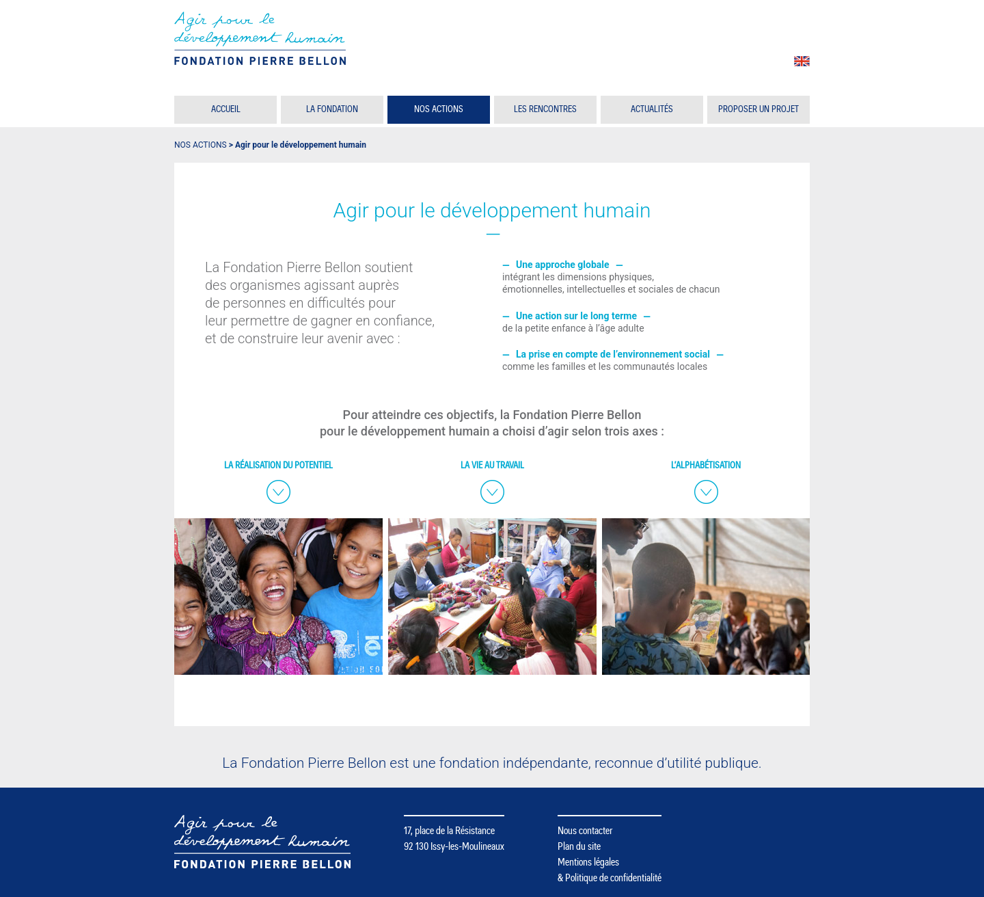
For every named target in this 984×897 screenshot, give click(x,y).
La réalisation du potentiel (278, 465)
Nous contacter (585, 830)
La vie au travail (492, 465)
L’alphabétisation (706, 465)
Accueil (226, 109)
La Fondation (332, 109)
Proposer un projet (758, 109)
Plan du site (579, 846)
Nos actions (438, 109)
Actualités (652, 109)
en (802, 61)
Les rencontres (545, 109)
